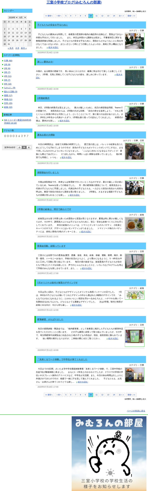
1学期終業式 (43, 98)
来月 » (24, 48)
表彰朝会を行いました (48, 172)
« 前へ (59, 16)
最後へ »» (131, 16)
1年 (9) (7, 64)
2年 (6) (7, 68)
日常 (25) (8, 103)
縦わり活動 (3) (10, 91)
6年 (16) (7, 84)
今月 (17, 48)
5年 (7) (7, 80)
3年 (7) (7, 72)
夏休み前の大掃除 (46, 135)
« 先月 (11, 48)
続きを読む (53, 47)
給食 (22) (8, 107)
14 (114, 16)
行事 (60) (8, 60)
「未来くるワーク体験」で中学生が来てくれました (62, 359)
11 (96, 16)
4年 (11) (7, 76)
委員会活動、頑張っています (51, 246)
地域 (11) (8, 99)
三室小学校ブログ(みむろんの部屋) (74, 2)
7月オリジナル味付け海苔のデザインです (57, 282)
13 (108, 16)
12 (102, 16)
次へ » (121, 16)
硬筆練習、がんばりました (50, 319)
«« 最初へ (49, 16)
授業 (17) (8, 95)
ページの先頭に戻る (136, 411)
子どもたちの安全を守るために (52, 25)
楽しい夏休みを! (45, 62)
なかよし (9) (9, 88)
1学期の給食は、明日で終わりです (54, 209)
